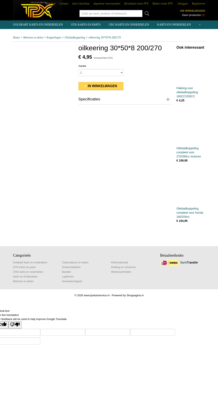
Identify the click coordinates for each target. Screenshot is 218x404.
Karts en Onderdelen (174, 24)
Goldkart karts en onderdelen (38, 24)
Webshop (50, 3)
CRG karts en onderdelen (129, 24)
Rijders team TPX (162, 3)
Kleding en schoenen (123, 267)
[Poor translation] (14, 325)
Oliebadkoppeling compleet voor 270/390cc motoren (189, 152)
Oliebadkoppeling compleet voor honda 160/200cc (190, 212)
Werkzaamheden (121, 271)
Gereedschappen (72, 281)
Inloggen (183, 3)
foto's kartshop (81, 3)
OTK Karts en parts (86, 24)
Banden (66, 271)
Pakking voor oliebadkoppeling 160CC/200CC (187, 92)
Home (16, 37)
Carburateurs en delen (75, 262)
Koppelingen (54, 37)
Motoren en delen (33, 37)
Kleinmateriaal (119, 262)
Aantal (82, 65)
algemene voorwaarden (106, 3)
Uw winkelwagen (192, 10)
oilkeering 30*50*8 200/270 (104, 37)
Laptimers (68, 276)
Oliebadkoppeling (75, 37)
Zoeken (146, 13)
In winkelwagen (102, 86)
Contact (63, 3)
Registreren (198, 3)
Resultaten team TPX (136, 3)
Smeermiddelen (71, 267)
